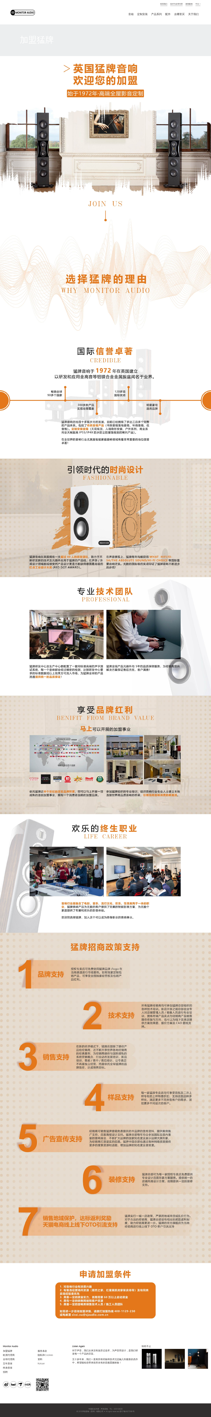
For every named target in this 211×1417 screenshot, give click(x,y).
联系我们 (163, 4)
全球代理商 (9, 1359)
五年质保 (7, 1363)
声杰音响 (104, 1409)
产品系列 (156, 14)
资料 (40, 1359)
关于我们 (193, 14)
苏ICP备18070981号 (127, 1411)
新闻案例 (189, 4)
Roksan (41, 1363)
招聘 (5, 1371)
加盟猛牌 (7, 1350)
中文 (197, 4)
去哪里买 (179, 14)
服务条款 (42, 1350)
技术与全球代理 (176, 4)
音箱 (131, 14)
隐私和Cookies (45, 1355)
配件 (168, 14)
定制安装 (142, 14)
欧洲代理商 (9, 1355)
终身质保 (7, 1367)
